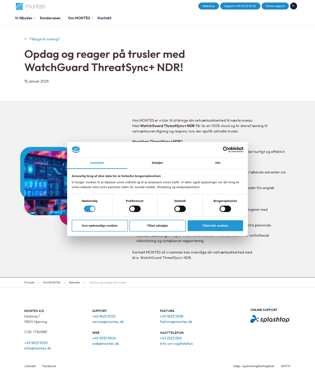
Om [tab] (217, 163)
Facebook (49, 366)
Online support (275, 6)
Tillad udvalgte (157, 225)
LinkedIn (30, 366)
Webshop (208, 6)
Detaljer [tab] (157, 163)
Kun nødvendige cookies (100, 225)
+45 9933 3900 (104, 338)
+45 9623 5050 (36, 342)
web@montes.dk (105, 343)
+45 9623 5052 (104, 316)
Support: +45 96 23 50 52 (240, 6)
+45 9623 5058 (171, 316)
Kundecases (50, 18)
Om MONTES (79, 18)
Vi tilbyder (24, 18)
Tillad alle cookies (215, 225)
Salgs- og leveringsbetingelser (254, 366)
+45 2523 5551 (171, 338)
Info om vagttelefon (176, 343)
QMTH (285, 366)
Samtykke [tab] (97, 163)
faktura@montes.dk (176, 321)
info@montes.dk (37, 348)
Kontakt (104, 18)
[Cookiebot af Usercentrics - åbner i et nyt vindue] (225, 150)
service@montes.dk (108, 321)
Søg (293, 6)
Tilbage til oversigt (41, 39)
